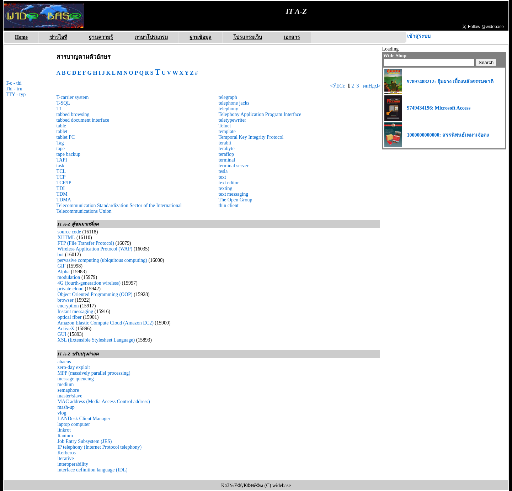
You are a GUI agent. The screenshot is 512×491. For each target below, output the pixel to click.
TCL (61, 171)
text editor (229, 182)
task (61, 165)
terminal (227, 160)
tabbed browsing (73, 114)
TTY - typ (16, 94)
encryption (68, 305)
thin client (229, 205)
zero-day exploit (74, 367)
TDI (61, 188)
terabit (225, 143)
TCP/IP (64, 182)
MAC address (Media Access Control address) (104, 401)
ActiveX (66, 328)
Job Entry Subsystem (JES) (85, 441)
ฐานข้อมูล (201, 37)
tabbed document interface (83, 120)
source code (69, 231)
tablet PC (66, 137)
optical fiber (70, 317)
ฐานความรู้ (101, 37)
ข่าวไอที (58, 37)
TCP (61, 177)
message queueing (76, 378)
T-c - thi (14, 83)
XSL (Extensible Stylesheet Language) (96, 340)
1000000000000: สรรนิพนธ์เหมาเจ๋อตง (448, 135)
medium (66, 384)
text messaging (234, 194)
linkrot (64, 430)
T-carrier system (73, 97)
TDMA (64, 199)
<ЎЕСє (337, 86)
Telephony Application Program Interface (260, 114)
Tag (60, 143)
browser (66, 300)
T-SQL (63, 103)
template (227, 131)
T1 (59, 108)
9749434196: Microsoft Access (439, 108)
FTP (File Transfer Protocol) (86, 243)
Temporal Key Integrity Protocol (251, 137)
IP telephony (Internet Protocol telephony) (100, 447)
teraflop (226, 154)
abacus (64, 361)
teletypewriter (232, 120)
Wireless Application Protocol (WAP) (95, 249)
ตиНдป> (370, 86)
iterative (66, 458)
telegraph (228, 97)
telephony (228, 108)
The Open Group (235, 199)
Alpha (64, 271)
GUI (62, 334)
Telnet (225, 125)
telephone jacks (234, 103)
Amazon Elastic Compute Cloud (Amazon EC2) (106, 323)
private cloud (71, 288)
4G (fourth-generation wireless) (89, 283)
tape (61, 148)
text (222, 177)
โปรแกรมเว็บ (247, 37)
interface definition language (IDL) (93, 469)
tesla (223, 171)
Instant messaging (76, 311)
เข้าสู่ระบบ (419, 36)
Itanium (65, 435)
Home (21, 37)
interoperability (73, 464)
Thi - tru (14, 88)
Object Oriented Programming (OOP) (95, 294)
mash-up (66, 407)
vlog (62, 413)
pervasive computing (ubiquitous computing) (102, 260)
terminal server (234, 165)
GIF (62, 266)
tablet (62, 131)
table (61, 125)
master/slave (70, 395)
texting (226, 188)
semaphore (68, 390)
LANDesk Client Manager (84, 418)
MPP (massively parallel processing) (94, 373)
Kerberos (67, 452)
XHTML (66, 237)
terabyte (227, 148)
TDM (62, 194)
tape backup (68, 154)
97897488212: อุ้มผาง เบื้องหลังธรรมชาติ (450, 81)
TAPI (62, 160)
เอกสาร (292, 37)
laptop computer (74, 424)
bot (61, 254)
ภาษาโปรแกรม (151, 37)
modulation (69, 277)
